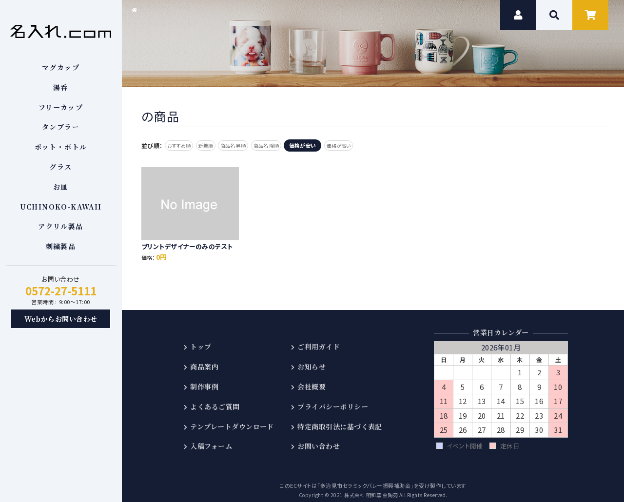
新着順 (218, 145)
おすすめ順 (183, 145)
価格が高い (375, 145)
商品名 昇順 (253, 145)
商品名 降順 (294, 145)
